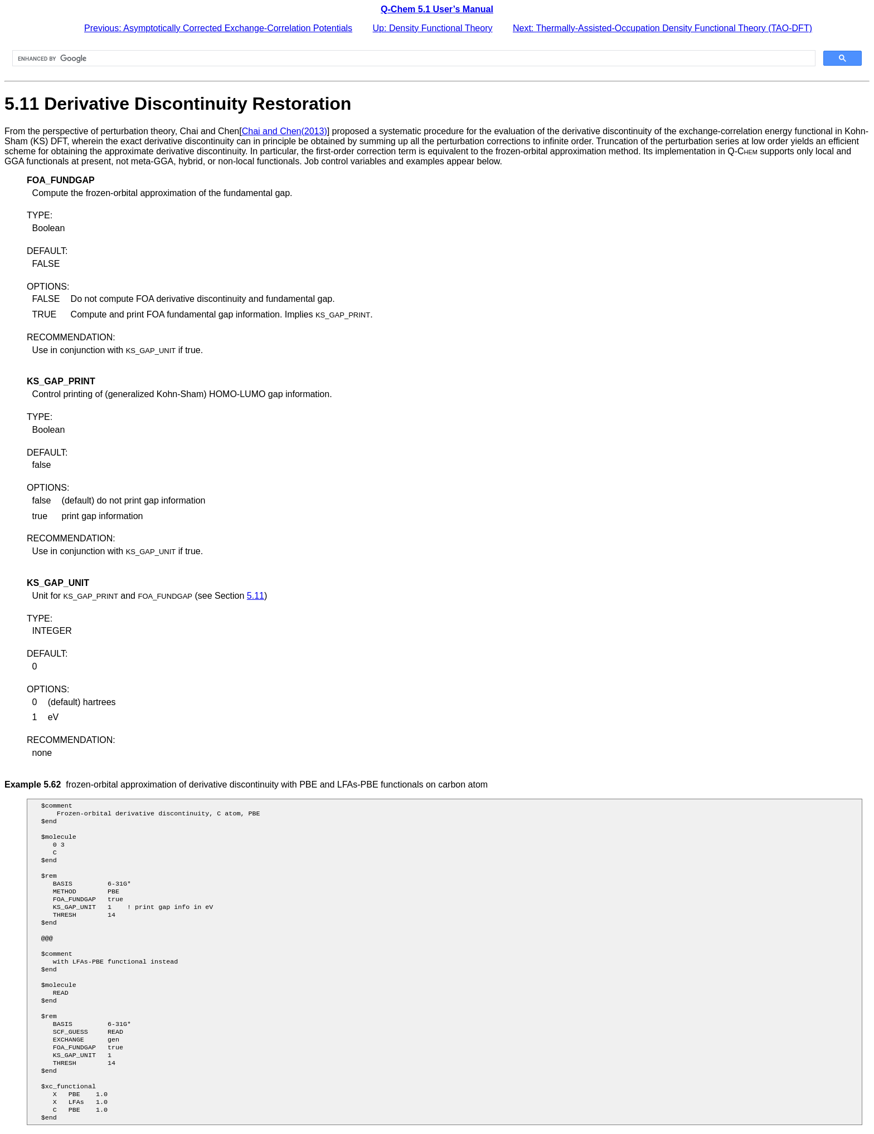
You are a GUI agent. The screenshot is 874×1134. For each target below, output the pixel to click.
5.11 (255, 595)
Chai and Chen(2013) (284, 131)
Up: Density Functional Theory (433, 28)
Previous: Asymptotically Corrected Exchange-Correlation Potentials (218, 28)
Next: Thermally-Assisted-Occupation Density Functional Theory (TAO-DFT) (662, 28)
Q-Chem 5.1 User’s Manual (437, 9)
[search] (413, 58)
